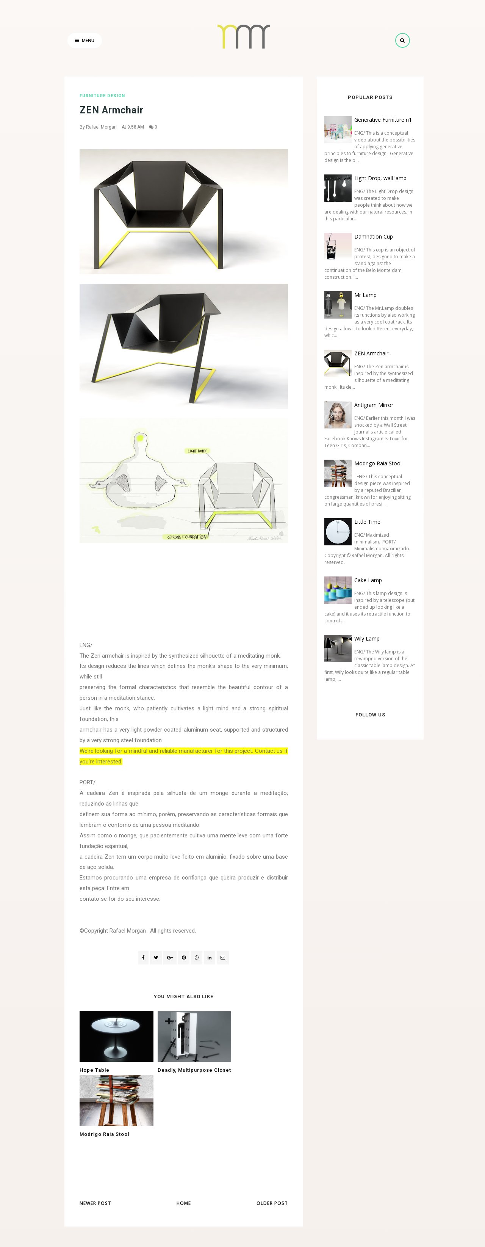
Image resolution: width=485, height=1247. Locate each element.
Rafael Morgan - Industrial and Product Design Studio (227, 1236)
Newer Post (95, 1145)
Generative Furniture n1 (380, 119)
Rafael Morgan (101, 126)
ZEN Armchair (368, 353)
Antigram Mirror (370, 404)
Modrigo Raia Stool (375, 463)
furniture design (102, 95)
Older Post (272, 1145)
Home (184, 1145)
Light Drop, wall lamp (377, 178)
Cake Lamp (365, 580)
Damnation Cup (370, 236)
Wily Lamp (364, 638)
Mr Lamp (362, 294)
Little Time (364, 521)
